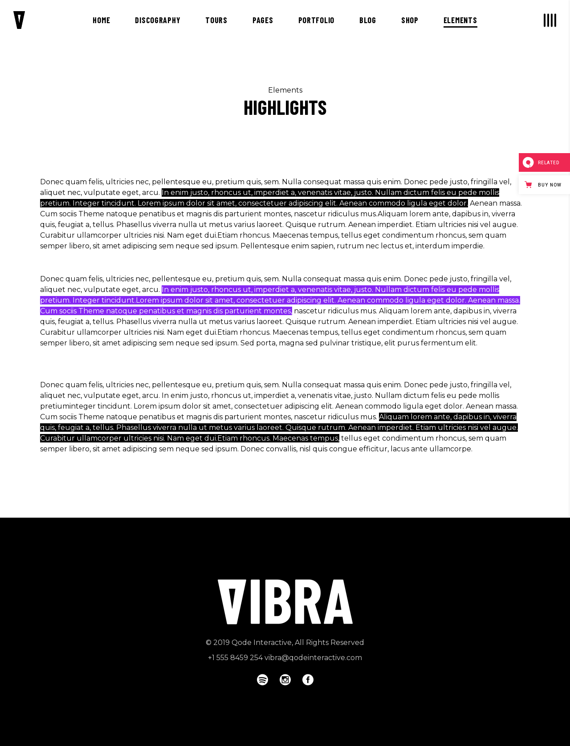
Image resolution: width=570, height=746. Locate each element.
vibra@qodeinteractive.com (313, 657)
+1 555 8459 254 (235, 657)
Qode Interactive (262, 642)
